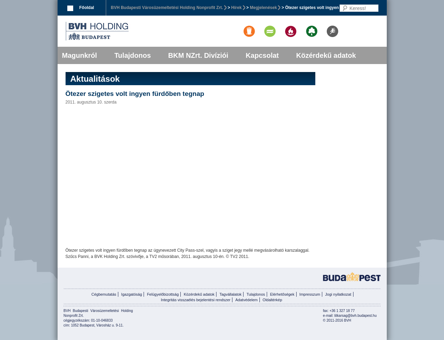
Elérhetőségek (282, 294)
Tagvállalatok (231, 294)
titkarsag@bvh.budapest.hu (355, 315)
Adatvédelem (247, 300)
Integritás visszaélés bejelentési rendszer (196, 300)
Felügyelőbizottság (163, 294)
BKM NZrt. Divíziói (198, 55)
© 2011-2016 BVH (337, 320)
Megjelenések (263, 7)
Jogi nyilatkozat (338, 294)
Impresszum (309, 294)
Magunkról (79, 55)
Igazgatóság (131, 294)
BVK (120, 31)
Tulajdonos (132, 55)
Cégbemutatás (103, 294)
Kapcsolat (262, 55)
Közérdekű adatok (326, 55)
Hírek (236, 7)
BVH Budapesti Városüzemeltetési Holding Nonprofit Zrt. (167, 7)
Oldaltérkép (272, 300)
